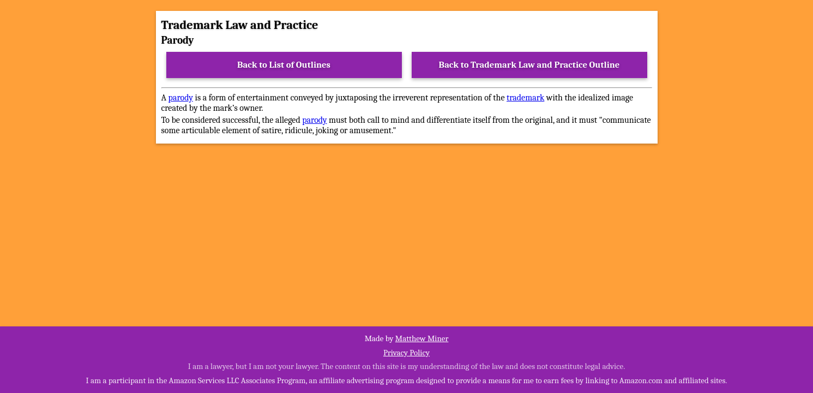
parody (180, 98)
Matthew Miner (422, 338)
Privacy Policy (406, 353)
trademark (525, 98)
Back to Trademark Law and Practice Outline (529, 64)
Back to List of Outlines (283, 64)
